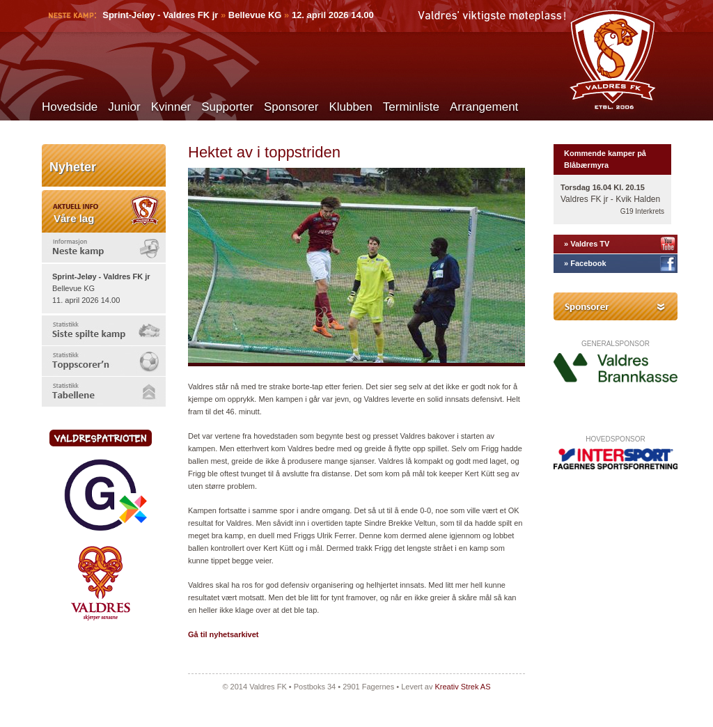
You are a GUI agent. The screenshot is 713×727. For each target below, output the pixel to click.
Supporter (227, 107)
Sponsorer (291, 107)
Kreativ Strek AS (462, 686)
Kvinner (171, 107)
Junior (124, 107)
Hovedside (69, 107)
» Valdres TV (586, 244)
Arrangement (484, 107)
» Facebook (585, 263)
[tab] (104, 248)
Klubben (350, 107)
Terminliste (411, 107)
